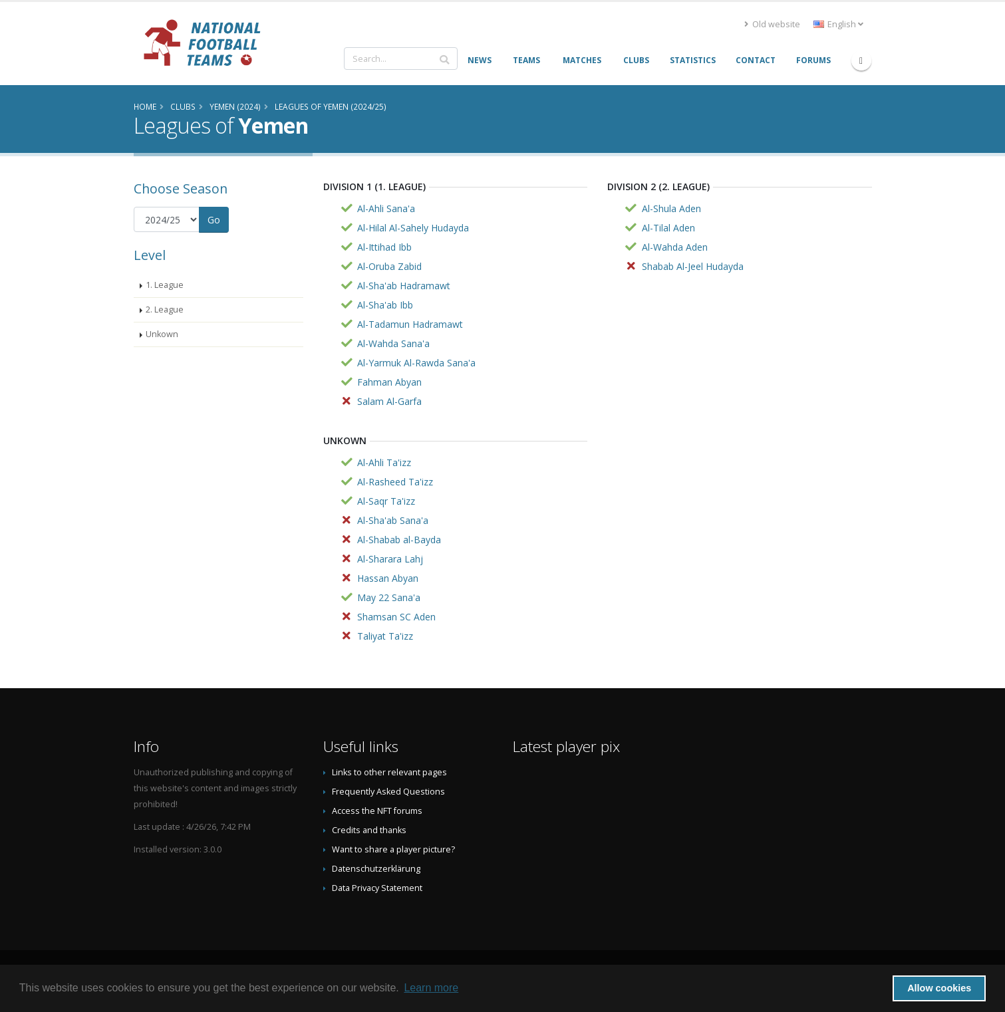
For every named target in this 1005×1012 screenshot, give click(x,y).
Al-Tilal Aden (668, 227)
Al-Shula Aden (671, 208)
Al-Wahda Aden (675, 247)
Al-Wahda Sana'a (393, 343)
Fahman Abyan (389, 382)
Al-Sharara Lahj (390, 559)
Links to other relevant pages (389, 772)
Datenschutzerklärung (376, 868)
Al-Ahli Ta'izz (384, 462)
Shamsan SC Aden (396, 616)
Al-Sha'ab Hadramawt (403, 285)
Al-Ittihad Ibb (384, 247)
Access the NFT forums (377, 811)
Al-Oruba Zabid (389, 266)
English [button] (838, 24)
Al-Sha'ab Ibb (385, 305)
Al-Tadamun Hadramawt (410, 324)
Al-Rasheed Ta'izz (395, 481)
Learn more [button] (431, 987)
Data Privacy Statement (377, 888)
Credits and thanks (369, 830)
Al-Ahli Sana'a (386, 208)
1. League (165, 285)
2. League (165, 309)
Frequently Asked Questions (388, 791)
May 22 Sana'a (388, 597)
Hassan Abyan (387, 578)
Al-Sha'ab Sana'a (392, 520)
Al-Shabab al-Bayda (399, 539)
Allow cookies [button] (939, 988)
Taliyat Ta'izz (385, 636)
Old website (772, 24)
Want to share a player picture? (393, 849)
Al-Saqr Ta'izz (386, 501)
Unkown (162, 334)
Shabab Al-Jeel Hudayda (693, 266)
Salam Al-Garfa (389, 401)
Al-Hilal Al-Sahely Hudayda (413, 227)
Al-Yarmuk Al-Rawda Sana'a (416, 362)
